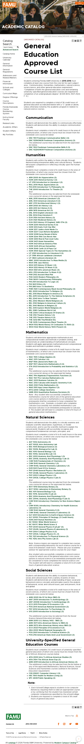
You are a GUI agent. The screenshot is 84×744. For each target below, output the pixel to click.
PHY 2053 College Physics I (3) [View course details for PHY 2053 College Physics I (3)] (42, 475)
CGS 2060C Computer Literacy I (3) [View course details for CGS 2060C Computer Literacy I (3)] (44, 673)
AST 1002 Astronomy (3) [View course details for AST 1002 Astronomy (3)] (40, 442)
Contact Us (10, 724)
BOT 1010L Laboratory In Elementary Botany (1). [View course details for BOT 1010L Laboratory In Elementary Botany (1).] (50, 489)
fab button (78, 739)
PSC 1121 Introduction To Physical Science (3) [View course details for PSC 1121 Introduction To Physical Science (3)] (48, 536)
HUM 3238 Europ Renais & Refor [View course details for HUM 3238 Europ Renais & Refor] (43, 234)
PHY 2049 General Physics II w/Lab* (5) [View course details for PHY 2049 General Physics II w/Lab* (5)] (46, 527)
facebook (58, 724)
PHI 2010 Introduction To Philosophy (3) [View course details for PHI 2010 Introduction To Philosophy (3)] (46, 187)
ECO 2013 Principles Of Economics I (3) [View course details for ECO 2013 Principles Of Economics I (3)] (46, 604)
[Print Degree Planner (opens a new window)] (73, 41)
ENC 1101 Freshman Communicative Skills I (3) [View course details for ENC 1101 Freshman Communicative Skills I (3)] (49, 138)
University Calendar (7, 59)
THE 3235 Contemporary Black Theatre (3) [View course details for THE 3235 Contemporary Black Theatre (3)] (47, 322)
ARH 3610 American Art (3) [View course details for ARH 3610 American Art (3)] (41, 210)
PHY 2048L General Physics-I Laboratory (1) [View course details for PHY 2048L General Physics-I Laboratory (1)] (48, 473)
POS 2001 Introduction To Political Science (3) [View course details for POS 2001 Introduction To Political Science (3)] (49, 632)
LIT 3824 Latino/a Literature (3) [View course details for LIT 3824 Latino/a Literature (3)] (42, 258)
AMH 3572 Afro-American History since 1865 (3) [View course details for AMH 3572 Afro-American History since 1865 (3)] (50, 625)
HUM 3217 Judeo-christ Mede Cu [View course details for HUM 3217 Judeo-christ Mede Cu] (43, 229)
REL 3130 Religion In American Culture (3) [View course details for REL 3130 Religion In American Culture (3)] (47, 303)
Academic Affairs (10, 127)
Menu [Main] (80, 3)
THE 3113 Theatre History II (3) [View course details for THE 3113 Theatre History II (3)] (42, 317)
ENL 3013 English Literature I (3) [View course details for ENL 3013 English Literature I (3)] (43, 213)
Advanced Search (10, 49)
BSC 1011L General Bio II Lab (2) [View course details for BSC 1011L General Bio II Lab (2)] (42, 494)
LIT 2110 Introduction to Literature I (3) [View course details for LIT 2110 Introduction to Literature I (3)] (46, 182)
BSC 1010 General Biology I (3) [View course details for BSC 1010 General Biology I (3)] (42, 451)
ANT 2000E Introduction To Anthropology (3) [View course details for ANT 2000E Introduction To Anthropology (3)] (49, 602)
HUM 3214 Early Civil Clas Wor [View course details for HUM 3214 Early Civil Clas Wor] (42, 227)
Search (80, 6)
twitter (70, 724)
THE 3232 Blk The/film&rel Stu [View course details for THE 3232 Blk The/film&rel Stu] (42, 320)
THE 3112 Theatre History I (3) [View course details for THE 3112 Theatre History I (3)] (42, 315)
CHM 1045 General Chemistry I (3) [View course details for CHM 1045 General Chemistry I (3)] (44, 463)
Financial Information (8, 82)
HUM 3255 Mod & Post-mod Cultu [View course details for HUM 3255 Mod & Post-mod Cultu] (43, 239)
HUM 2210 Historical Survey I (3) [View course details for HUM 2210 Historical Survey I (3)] (43, 180)
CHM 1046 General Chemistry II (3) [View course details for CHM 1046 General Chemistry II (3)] (44, 510)
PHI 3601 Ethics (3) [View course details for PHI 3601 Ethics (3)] (37, 284)
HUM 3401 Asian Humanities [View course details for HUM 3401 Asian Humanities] (41, 241)
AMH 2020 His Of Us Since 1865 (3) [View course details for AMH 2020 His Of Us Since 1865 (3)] (44, 597)
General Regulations (8, 70)
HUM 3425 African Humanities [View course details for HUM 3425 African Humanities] (42, 246)
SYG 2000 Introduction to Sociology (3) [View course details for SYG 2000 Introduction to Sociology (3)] (46, 611)
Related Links (8, 123)
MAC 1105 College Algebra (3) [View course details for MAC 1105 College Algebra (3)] (42, 357)
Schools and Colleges (8, 88)
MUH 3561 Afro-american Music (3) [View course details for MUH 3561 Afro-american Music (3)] (44, 270)
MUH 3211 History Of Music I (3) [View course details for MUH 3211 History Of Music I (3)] (42, 265)
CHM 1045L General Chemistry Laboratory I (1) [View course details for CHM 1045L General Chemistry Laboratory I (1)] (49, 466)
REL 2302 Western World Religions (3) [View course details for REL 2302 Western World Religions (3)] (46, 301)
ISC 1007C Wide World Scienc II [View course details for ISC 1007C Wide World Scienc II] (43, 524)
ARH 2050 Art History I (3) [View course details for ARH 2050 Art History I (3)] (40, 205)
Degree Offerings (10, 97)
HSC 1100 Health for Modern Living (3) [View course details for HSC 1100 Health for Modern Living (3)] (45, 675)
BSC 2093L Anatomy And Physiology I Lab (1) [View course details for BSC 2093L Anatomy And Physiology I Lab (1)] (49, 458)
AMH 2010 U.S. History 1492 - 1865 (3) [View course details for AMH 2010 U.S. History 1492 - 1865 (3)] (45, 620)
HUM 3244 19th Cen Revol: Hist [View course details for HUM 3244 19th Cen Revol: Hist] (42, 236)
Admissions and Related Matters (10, 76)
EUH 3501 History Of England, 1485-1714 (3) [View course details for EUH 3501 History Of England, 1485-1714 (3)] (48, 222)
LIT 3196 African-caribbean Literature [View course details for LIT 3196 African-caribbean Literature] (45, 255)
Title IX (32, 733)
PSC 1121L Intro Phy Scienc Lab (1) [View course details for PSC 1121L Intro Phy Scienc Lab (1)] (43, 539)
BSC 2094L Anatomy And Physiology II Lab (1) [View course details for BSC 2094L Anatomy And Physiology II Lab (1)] (49, 498)
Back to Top (69, 716)
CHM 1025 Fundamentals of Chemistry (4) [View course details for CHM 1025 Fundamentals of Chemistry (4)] (47, 461)
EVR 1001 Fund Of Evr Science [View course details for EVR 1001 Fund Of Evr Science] (42, 468)
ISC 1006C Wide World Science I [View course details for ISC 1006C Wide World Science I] (43, 522)
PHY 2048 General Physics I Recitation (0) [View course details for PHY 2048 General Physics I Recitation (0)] (47, 470)
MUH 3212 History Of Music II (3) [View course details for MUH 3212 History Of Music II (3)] (43, 267)
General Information (8, 65)
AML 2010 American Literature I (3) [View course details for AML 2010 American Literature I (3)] (44, 198)
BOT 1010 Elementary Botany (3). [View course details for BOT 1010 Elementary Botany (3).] (43, 487)
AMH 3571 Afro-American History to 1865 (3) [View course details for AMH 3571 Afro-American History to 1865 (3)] (48, 623)
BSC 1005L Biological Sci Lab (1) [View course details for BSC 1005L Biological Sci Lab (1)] (43, 449)
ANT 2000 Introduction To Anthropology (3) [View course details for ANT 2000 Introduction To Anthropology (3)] (48, 599)
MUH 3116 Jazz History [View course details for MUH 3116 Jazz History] (39, 263)
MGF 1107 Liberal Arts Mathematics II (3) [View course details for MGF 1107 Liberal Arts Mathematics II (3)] (46, 364)
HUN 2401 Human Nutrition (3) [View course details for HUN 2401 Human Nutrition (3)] (42, 520)
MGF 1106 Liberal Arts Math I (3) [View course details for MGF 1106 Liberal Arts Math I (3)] (43, 362)
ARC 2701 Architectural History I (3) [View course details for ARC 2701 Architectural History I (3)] (44, 203)
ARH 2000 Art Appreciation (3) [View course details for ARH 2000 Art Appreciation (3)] (43, 177)
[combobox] (64, 36)
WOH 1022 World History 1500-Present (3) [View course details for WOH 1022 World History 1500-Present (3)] (47, 327)
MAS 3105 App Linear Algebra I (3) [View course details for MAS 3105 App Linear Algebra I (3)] (44, 387)
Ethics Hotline (43, 733)
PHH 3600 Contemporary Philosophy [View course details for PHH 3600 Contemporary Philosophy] (45, 279)
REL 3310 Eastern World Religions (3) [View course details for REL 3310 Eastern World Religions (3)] (45, 308)
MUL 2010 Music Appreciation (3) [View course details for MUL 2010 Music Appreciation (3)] (43, 185)
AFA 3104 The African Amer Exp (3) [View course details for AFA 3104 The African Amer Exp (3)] (45, 659)
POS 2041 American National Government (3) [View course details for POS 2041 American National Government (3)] (49, 607)
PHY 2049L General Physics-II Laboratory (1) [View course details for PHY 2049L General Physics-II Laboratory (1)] (48, 529)
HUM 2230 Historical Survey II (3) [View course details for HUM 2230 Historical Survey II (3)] (43, 225)
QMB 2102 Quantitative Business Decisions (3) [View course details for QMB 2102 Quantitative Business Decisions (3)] (49, 392)
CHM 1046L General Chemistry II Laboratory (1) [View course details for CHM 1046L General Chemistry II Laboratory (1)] (49, 512)
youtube (76, 724)
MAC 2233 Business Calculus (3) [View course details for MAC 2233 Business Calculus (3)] (43, 380)
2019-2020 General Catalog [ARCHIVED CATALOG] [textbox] (60, 36)
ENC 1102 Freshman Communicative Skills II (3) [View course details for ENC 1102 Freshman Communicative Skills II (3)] (49, 147)
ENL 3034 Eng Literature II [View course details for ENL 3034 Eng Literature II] (40, 215)
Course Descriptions (8, 102)
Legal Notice (22, 733)
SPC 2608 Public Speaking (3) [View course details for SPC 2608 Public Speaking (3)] (42, 678)
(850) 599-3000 (31, 724)
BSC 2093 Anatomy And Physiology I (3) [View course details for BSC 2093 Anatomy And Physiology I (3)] (47, 456)
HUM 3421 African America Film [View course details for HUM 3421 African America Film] (43, 243)
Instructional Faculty (8, 118)
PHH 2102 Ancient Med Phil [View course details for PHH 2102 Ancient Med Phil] (41, 274)
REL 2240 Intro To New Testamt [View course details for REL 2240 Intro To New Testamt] (43, 298)
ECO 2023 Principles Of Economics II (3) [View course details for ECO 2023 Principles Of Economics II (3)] (46, 628)
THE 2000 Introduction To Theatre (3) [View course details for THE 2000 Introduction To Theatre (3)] (46, 189)
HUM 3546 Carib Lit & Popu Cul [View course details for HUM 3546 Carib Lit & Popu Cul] (42, 248)
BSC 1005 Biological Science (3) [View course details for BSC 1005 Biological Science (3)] (43, 447)
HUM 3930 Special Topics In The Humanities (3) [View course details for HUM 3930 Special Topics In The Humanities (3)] (50, 251)
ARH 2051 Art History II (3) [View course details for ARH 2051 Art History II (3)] (40, 208)
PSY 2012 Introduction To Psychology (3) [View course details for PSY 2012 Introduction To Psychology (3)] (47, 609)
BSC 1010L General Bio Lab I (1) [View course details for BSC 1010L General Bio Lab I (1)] (42, 454)
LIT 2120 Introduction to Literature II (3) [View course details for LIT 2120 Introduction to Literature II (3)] (46, 253)
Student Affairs (9, 131)
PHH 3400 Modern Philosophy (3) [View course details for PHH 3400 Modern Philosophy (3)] (44, 277)
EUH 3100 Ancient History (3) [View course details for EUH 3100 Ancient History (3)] (42, 217)
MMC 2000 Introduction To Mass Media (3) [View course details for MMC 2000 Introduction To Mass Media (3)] (48, 260)
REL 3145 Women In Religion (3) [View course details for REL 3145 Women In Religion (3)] (43, 305)
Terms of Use (10, 733)
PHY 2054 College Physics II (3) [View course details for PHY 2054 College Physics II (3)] (43, 531)
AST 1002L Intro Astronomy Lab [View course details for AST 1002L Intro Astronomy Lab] (43, 444)
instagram (64, 724)
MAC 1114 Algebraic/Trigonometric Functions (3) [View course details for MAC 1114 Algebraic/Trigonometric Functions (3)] (50, 375)
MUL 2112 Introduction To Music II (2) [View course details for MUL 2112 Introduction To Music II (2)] (45, 272)
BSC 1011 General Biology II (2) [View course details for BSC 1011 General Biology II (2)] (42, 491)
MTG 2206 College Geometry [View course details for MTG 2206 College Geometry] (42, 390)
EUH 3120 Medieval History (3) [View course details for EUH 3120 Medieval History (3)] (42, 220)
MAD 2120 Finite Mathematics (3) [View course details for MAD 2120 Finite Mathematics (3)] (43, 385)
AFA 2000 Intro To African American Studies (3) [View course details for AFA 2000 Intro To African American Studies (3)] (50, 657)
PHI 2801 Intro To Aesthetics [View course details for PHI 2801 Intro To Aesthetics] (41, 286)
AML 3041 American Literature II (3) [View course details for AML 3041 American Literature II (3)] (44, 201)
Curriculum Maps (10, 93)
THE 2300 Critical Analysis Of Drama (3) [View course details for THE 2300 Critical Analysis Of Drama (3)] (46, 313)
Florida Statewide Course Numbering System (10, 110)
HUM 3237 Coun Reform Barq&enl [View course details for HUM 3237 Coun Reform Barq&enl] (44, 232)
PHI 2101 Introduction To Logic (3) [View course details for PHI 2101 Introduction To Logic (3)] (44, 282)
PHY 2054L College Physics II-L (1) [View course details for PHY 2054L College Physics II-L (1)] (44, 534)
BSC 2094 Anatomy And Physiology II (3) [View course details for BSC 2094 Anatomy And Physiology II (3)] (47, 496)
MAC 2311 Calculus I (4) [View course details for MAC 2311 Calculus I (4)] (39, 359)
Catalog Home (9, 54)
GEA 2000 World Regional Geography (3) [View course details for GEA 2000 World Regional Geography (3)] (47, 630)
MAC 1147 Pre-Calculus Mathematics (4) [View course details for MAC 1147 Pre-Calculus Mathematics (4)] (46, 378)
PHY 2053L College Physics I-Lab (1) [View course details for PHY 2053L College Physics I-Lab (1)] (45, 478)
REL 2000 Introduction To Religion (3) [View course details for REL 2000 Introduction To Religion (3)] (46, 291)
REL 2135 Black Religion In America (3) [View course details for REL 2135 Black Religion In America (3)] (46, 293)
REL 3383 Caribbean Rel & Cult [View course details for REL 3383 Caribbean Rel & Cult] (42, 310)
